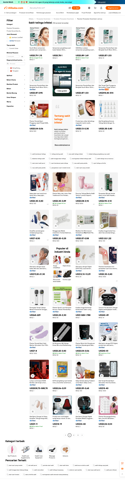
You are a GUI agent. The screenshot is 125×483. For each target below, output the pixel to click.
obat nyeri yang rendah (82, 168)
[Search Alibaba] (48, 8)
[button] (69, 8)
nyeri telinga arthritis (98, 163)
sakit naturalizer (38, 470)
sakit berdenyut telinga (38, 154)
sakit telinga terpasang (55, 470)
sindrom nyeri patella (74, 470)
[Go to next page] (82, 435)
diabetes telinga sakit (37, 158)
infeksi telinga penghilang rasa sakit (98, 154)
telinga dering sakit (56, 154)
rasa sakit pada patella (79, 163)
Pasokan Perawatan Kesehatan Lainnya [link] (89, 19)
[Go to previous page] (65, 435)
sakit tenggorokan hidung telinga (17, 470)
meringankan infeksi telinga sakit (80, 158)
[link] (122, 463)
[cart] (95, 8)
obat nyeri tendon (13, 474)
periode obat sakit (47, 465)
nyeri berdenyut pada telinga (58, 163)
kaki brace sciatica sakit (81, 465)
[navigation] (15, 227)
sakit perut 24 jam (110, 470)
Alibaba (31, 19)
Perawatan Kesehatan (44, 19)
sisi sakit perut (31, 465)
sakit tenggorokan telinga (57, 158)
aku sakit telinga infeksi (75, 154)
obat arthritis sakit (29, 474)
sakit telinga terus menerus (104, 158)
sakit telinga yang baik (100, 465)
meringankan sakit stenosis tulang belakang (54, 474)
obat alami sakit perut (37, 163)
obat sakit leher (63, 465)
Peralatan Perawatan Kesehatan (64, 19)
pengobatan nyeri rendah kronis (59, 168)
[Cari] (76, 8)
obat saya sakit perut (93, 470)
